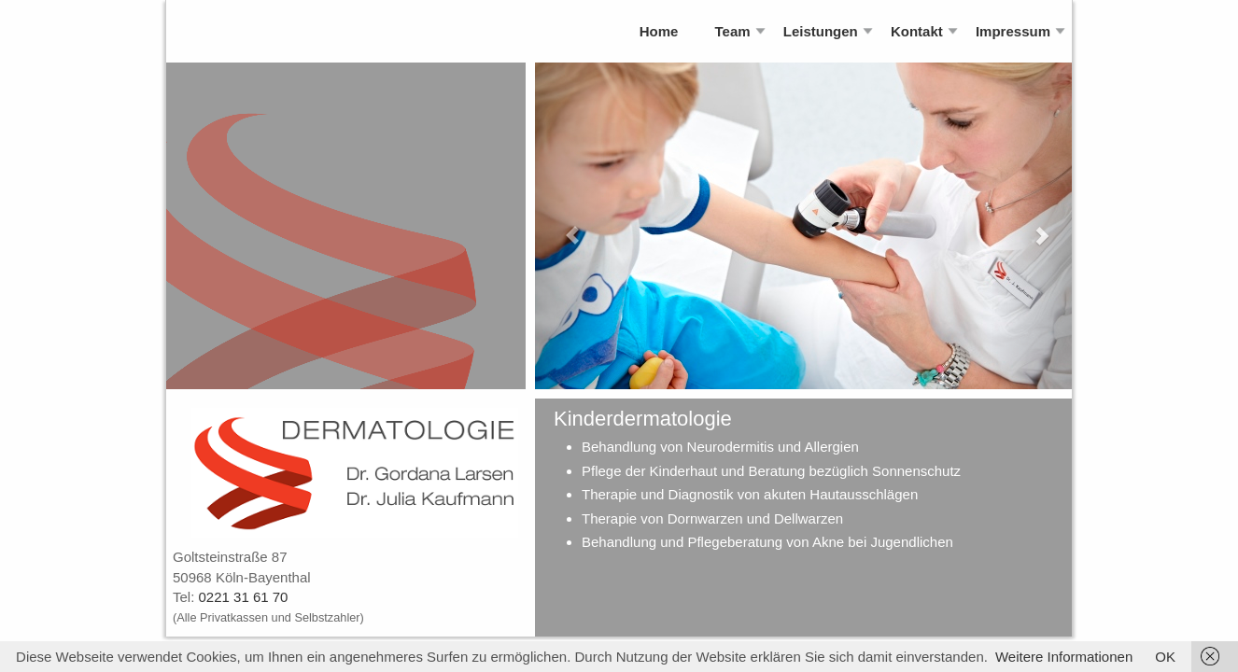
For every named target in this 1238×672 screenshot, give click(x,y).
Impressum (1013, 31)
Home (659, 31)
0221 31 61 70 (243, 597)
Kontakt (917, 31)
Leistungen (820, 31)
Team (733, 31)
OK (1165, 657)
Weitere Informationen (1063, 657)
